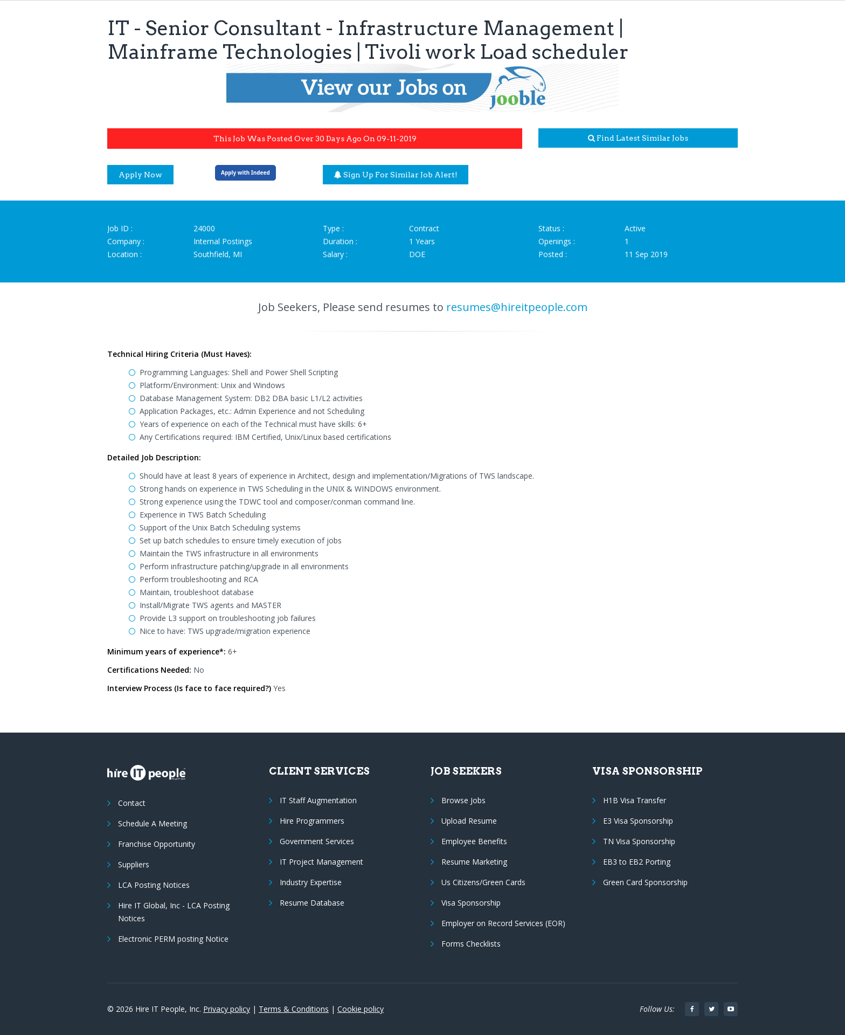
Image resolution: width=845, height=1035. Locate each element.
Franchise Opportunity (156, 844)
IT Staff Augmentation (318, 800)
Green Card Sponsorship (645, 882)
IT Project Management (321, 862)
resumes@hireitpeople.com (516, 307)
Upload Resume (469, 821)
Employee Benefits (474, 841)
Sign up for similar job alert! (396, 174)
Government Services (317, 841)
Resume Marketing (474, 862)
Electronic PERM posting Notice (173, 939)
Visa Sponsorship (471, 903)
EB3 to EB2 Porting (636, 862)
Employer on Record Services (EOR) (503, 923)
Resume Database (312, 903)
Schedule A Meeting (152, 823)
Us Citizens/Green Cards (483, 882)
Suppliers (133, 864)
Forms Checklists (471, 944)
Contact (132, 803)
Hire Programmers (312, 821)
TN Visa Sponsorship (639, 841)
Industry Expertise (311, 882)
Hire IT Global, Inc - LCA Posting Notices (174, 911)
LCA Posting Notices (154, 885)
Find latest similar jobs (638, 138)
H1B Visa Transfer (634, 800)
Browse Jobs (463, 800)
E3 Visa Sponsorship (638, 821)
